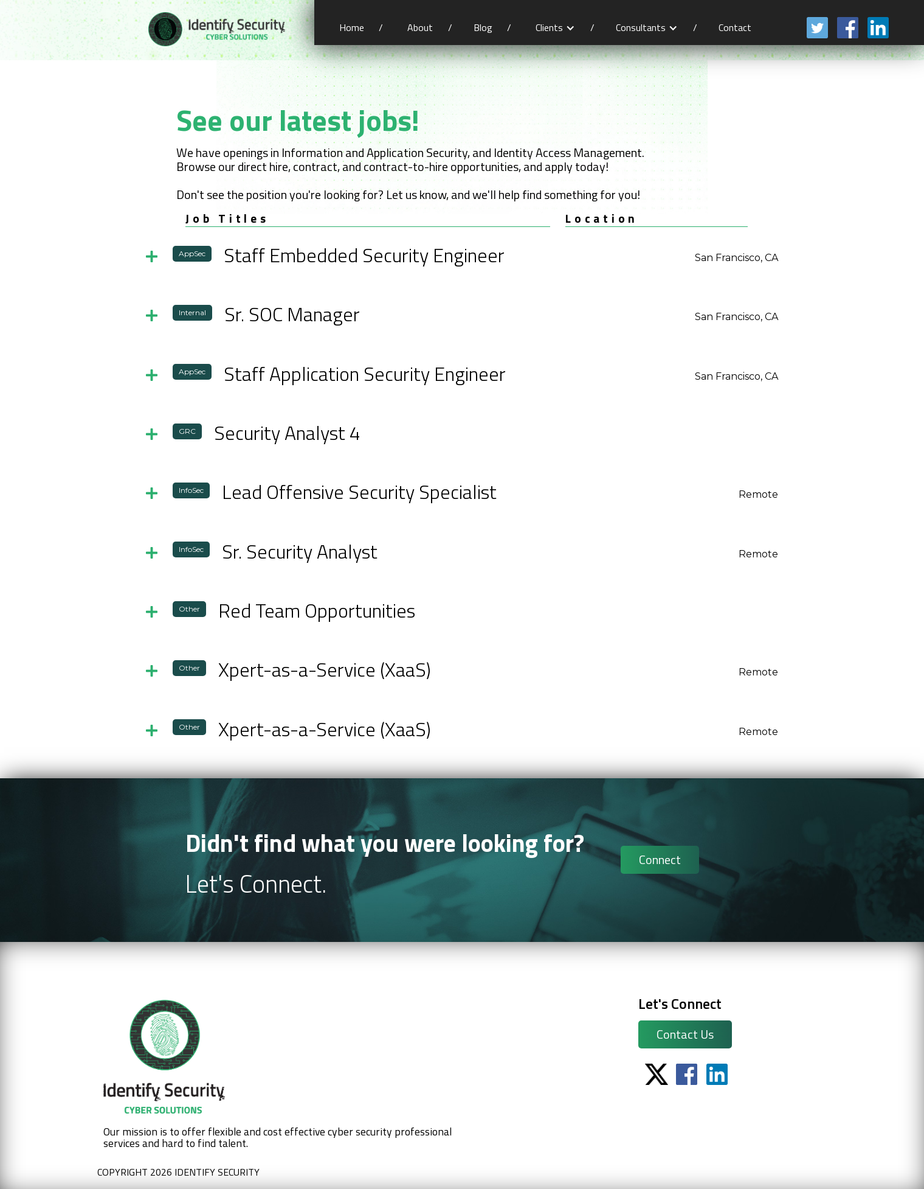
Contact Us (685, 1034)
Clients (549, 27)
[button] (555, 27)
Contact (736, 27)
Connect (660, 859)
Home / (361, 27)
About (420, 27)
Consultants (641, 27)
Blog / (492, 27)
